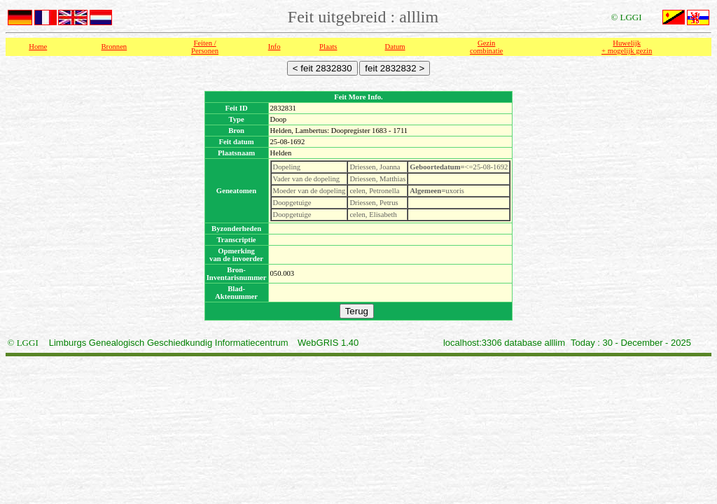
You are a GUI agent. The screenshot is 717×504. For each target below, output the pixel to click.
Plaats (328, 46)
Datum (395, 46)
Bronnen (114, 46)
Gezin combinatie (486, 47)
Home (38, 46)
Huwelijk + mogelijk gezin (626, 47)
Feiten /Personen (204, 47)
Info (274, 46)
